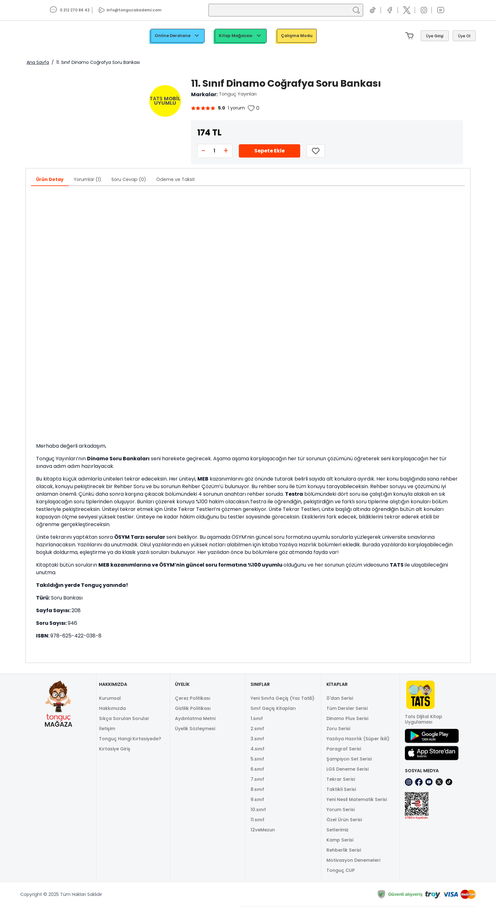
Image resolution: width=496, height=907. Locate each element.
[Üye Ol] (464, 35)
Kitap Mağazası (241, 36)
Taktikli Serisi (341, 789)
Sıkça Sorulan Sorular (124, 718)
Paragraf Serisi (343, 749)
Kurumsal (110, 698)
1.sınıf (257, 718)
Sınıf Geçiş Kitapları (273, 708)
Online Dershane (178, 36)
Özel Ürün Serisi (344, 820)
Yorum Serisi (340, 809)
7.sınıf (257, 779)
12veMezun (263, 830)
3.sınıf (257, 739)
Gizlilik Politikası (193, 708)
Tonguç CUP (340, 870)
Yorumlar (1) (87, 179)
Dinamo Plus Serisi (347, 718)
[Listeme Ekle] (316, 151)
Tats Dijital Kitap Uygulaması (423, 719)
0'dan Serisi (339, 698)
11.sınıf (257, 820)
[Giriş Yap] (435, 35)
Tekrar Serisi (340, 779)
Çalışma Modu (297, 35)
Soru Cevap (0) (128, 179)
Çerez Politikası (192, 698)
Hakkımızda (112, 708)
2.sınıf (257, 728)
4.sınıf (257, 749)
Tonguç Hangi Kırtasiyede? (130, 739)
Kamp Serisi (339, 840)
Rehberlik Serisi (343, 850)
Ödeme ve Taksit (175, 179)
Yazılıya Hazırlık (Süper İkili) (357, 739)
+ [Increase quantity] (225, 151)
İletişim (107, 728)
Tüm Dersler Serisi (347, 708)
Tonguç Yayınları (238, 94)
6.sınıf (257, 769)
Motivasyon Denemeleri (353, 860)
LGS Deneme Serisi (347, 769)
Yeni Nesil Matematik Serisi (356, 799)
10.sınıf (258, 809)
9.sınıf (257, 799)
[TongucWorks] (49, 36)
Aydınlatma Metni (195, 718)
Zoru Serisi (338, 728)
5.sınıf (257, 759)
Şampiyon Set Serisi (349, 759)
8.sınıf (257, 789)
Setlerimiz (337, 830)
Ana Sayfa (38, 62)
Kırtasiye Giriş (114, 749)
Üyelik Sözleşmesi (195, 728)
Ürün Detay (50, 179)
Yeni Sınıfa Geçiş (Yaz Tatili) (282, 698)
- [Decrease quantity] (204, 151)
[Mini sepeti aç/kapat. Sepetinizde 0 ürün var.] (410, 35)
